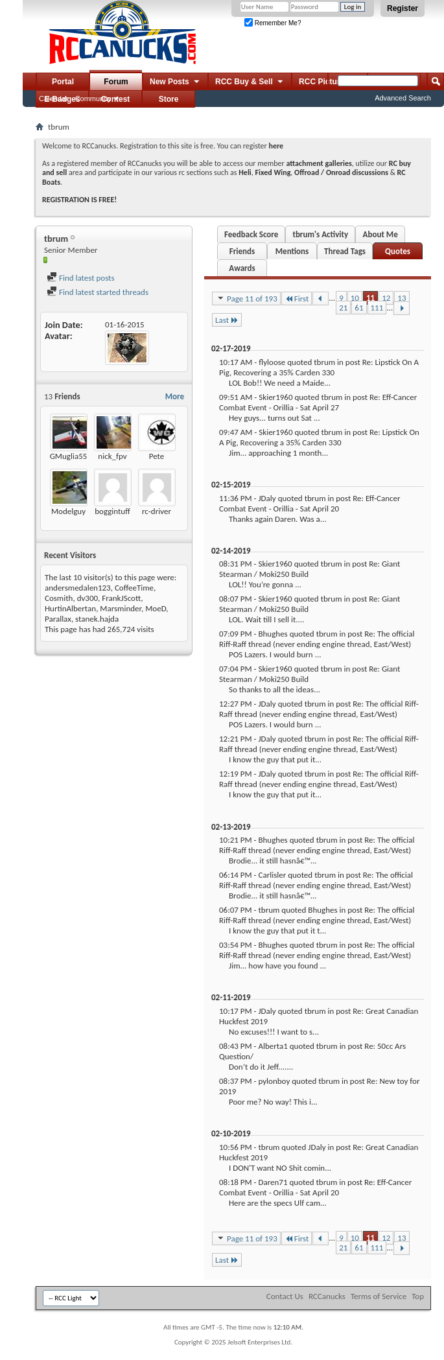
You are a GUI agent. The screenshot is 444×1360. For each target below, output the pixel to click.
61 (359, 307)
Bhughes (272, 634)
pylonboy (274, 1081)
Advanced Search (403, 98)
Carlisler (272, 875)
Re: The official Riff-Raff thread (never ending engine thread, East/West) (317, 639)
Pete (157, 456)
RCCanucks (327, 1296)
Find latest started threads (97, 292)
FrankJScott (121, 598)
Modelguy (68, 511)
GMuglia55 (69, 456)
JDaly (266, 498)
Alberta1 (272, 1046)
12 (386, 298)
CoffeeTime (134, 587)
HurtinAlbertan (70, 608)
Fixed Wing (273, 172)
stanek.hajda (97, 619)
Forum (116, 81)
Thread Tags (345, 251)
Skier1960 (275, 397)
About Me (380, 234)
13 (401, 298)
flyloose (272, 362)
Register (402, 8)
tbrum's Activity (320, 234)
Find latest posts (81, 278)
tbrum (324, 362)
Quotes (397, 251)
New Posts (175, 82)
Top (418, 1296)
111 (377, 307)
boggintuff (112, 511)
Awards (242, 268)
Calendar (53, 98)
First (297, 298)
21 (343, 307)
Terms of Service (378, 1296)
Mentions (292, 251)
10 (355, 298)
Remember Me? (272, 23)
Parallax (58, 619)
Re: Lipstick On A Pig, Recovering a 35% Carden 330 (319, 367)
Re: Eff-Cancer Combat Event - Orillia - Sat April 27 (318, 402)
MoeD (155, 608)
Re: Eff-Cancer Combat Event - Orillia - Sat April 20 (310, 503)
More (174, 396)
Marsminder (120, 608)
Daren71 (272, 1182)
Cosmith (59, 598)
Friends (242, 251)
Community (93, 98)
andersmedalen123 (78, 587)
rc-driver (156, 511)
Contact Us (284, 1296)
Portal (63, 81)
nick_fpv (112, 456)
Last (227, 320)
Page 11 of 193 (246, 298)
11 (370, 298)
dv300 (87, 598)
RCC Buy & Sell (250, 82)
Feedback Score (251, 234)
